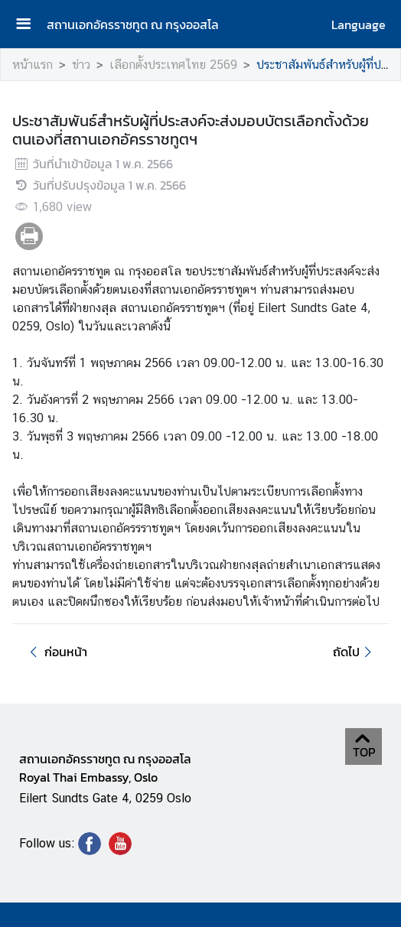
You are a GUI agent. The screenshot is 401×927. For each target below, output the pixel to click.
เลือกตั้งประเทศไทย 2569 (173, 64)
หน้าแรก (32, 64)
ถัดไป (355, 651)
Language (358, 24)
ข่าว (81, 64)
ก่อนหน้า (55, 651)
